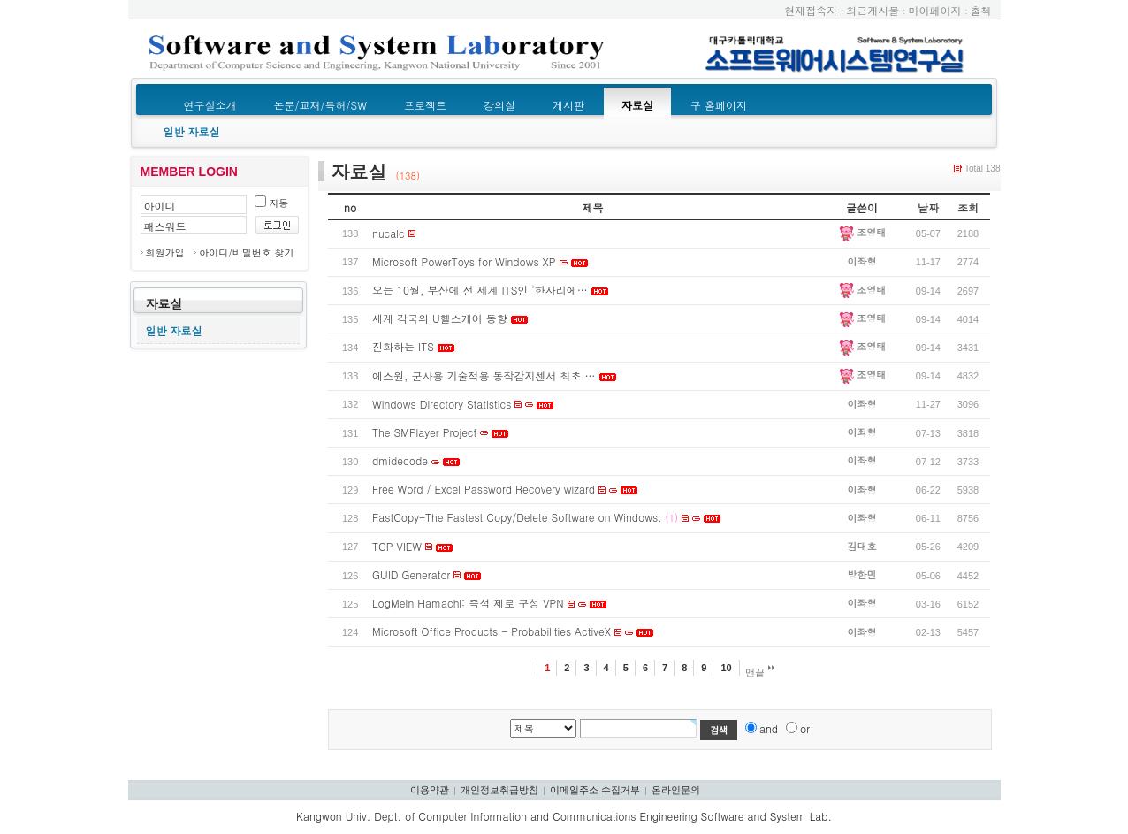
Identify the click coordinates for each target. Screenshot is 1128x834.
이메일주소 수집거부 (595, 789)
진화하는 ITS (403, 346)
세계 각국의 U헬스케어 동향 (439, 317)
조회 (968, 207)
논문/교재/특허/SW (320, 104)
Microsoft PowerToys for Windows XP (463, 261)
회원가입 (165, 252)
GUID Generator (411, 574)
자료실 (637, 104)
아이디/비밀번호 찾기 (246, 252)
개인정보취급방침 (499, 789)
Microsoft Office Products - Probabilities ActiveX (491, 631)
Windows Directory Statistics (441, 403)
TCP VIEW (397, 546)
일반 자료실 (192, 131)
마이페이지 (934, 10)
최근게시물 (872, 10)
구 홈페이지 (718, 104)
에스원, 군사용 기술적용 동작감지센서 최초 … (484, 375)
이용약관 (429, 789)
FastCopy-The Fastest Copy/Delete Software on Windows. (517, 516)
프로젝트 (425, 104)
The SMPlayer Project (424, 432)
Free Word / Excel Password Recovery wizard (483, 488)
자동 (272, 203)
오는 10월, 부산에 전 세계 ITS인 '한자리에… (480, 289)
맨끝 (759, 671)
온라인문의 (676, 789)
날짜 (928, 207)
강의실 (499, 104)
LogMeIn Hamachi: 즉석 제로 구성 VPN (467, 602)
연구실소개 (210, 104)
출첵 (981, 10)
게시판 (568, 104)
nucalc (388, 233)
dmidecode (400, 460)
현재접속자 (810, 10)
